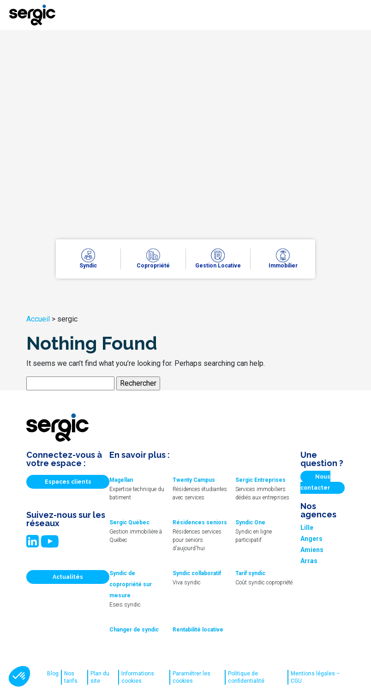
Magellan (121, 480)
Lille (306, 527)
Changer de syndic (134, 629)
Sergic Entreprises (260, 480)
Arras (308, 561)
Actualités (68, 577)
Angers (311, 538)
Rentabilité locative (198, 629)
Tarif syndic (250, 573)
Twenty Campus (194, 480)
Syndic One (250, 522)
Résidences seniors (200, 522)
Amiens (311, 549)
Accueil (38, 319)
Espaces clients (68, 482)
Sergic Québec (129, 522)
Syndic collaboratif (197, 573)
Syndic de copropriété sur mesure (130, 584)
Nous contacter (315, 482)
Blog (53, 673)
